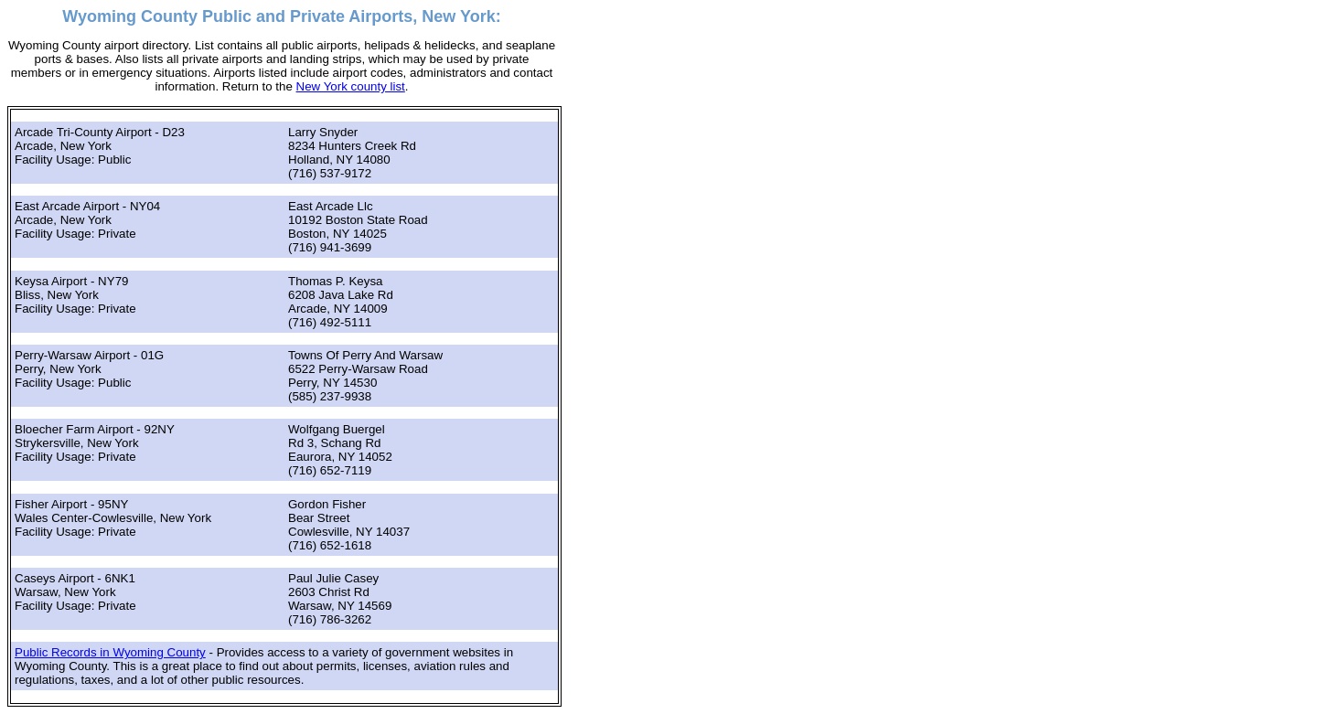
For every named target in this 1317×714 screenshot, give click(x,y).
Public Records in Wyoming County (110, 652)
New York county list (350, 86)
